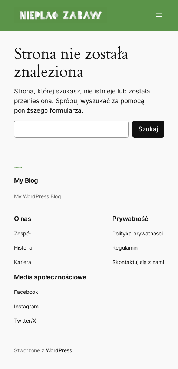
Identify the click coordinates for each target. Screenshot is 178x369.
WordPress (59, 350)
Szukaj (148, 129)
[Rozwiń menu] (159, 15)
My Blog (26, 180)
